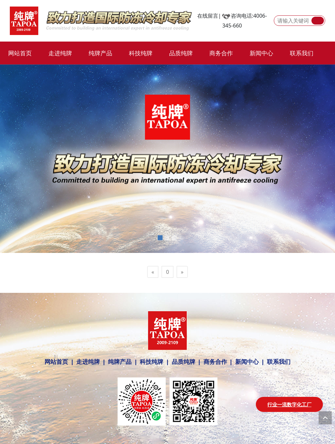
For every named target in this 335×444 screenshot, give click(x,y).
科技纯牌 (140, 53)
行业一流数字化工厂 (289, 404)
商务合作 (221, 53)
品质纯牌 (181, 53)
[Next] (182, 272)
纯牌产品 (100, 53)
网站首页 (20, 53)
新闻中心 (261, 53)
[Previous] (152, 272)
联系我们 (301, 53)
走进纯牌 (60, 53)
